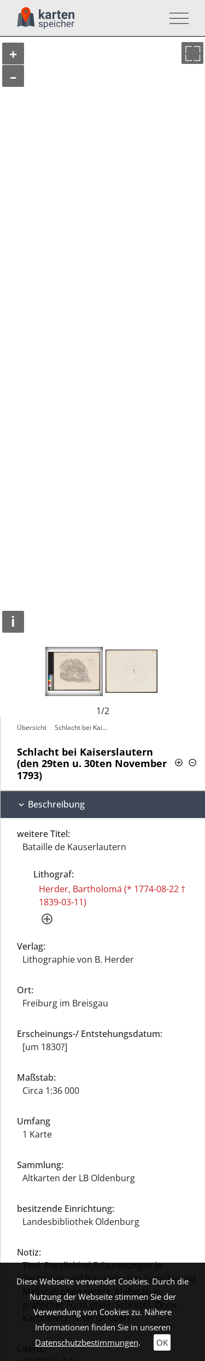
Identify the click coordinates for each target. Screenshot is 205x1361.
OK (162, 1342)
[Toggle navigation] (176, 18)
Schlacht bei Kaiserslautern (82, 727)
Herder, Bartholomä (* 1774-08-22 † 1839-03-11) (112, 895)
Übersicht (31, 727)
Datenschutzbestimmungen (86, 1342)
